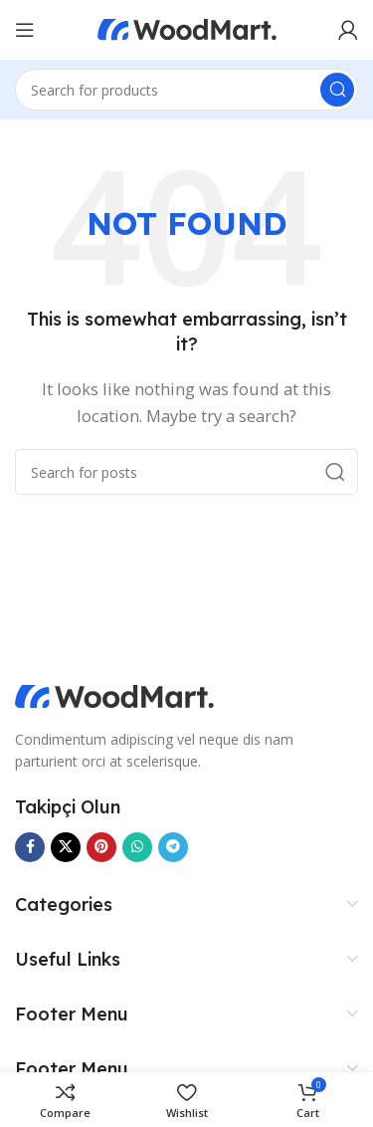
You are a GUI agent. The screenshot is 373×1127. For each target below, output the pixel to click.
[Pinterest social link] (101, 847)
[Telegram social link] (173, 847)
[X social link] (66, 847)
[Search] (186, 90)
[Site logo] (187, 28)
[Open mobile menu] (25, 30)
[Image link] (114, 695)
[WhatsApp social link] (137, 847)
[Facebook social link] (30, 847)
